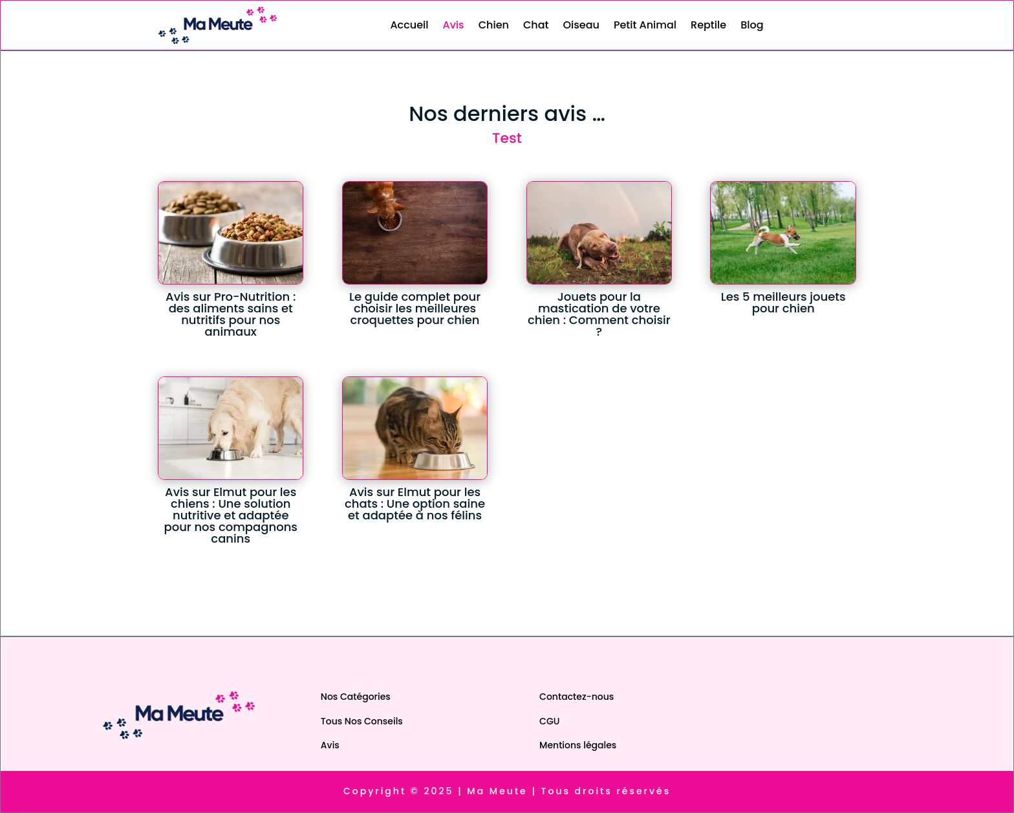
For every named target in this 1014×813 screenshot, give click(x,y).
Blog (751, 24)
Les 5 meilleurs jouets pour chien (783, 302)
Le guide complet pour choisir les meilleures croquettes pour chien (414, 308)
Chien (494, 24)
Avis (453, 24)
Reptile (708, 24)
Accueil (409, 24)
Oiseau (581, 24)
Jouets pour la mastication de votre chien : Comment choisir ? (599, 314)
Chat (536, 24)
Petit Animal (645, 24)
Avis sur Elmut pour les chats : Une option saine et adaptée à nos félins (415, 503)
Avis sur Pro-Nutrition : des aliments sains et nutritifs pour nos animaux (231, 314)
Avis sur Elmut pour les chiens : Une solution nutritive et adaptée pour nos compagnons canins (230, 515)
